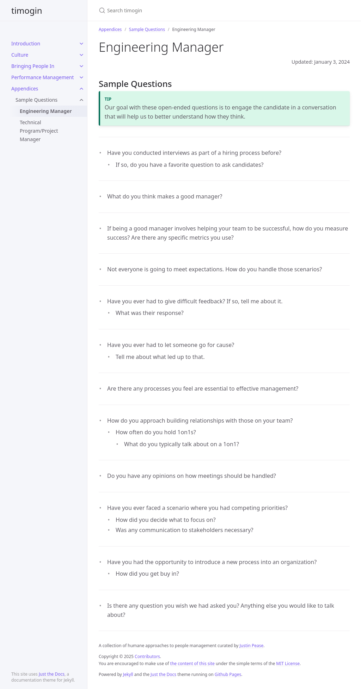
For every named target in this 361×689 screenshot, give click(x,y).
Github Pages (228, 674)
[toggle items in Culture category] (81, 55)
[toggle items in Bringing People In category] (81, 66)
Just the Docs (52, 674)
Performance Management (42, 77)
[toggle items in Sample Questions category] (81, 100)
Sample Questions (36, 99)
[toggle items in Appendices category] (81, 88)
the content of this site (192, 663)
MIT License (288, 663)
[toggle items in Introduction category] (81, 43)
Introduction (25, 43)
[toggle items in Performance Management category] (81, 77)
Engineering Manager (46, 111)
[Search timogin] (181, 10)
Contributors (147, 656)
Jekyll (128, 674)
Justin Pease (252, 646)
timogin (26, 10)
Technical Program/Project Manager (39, 131)
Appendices (24, 88)
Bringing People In (32, 66)
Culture (19, 54)
